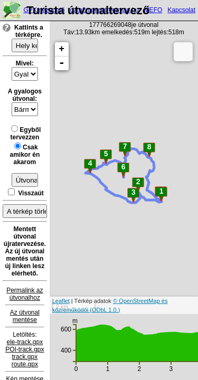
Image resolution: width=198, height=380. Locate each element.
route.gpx (25, 364)
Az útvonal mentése (25, 316)
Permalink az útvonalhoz (24, 294)
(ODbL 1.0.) (105, 310)
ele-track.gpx (25, 342)
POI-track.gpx (24, 349)
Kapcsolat (181, 10)
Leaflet (61, 301)
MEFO (153, 10)
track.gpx (25, 356)
